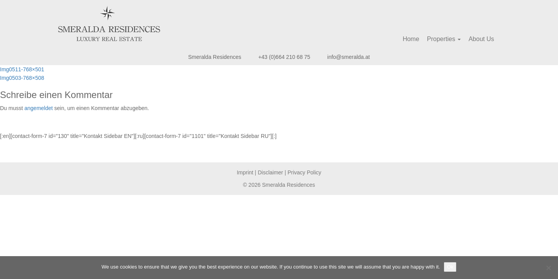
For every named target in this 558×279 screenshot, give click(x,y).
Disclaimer (270, 172)
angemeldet (38, 108)
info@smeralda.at (348, 57)
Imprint (245, 172)
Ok (450, 267)
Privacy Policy (304, 172)
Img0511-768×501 (22, 69)
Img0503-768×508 (22, 78)
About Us (481, 39)
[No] (548, 268)
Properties (444, 39)
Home (411, 39)
